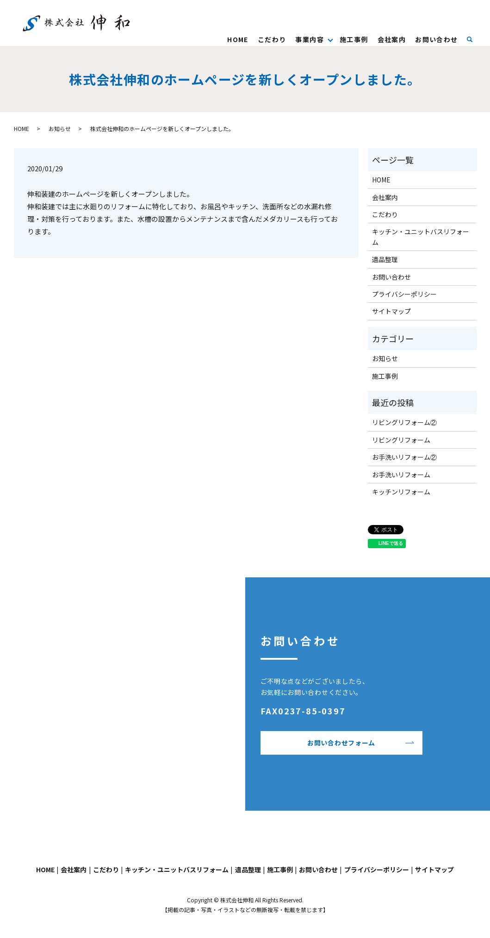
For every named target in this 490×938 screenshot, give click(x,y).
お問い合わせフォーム (341, 742)
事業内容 (309, 39)
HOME (237, 39)
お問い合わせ (436, 39)
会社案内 (391, 39)
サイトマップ (391, 311)
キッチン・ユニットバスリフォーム (420, 236)
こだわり (272, 39)
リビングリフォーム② (404, 422)
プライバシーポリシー (404, 294)
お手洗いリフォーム (401, 474)
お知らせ (60, 128)
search (474, 39)
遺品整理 (385, 259)
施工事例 (354, 39)
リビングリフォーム (401, 439)
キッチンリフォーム (401, 491)
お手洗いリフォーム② (404, 457)
